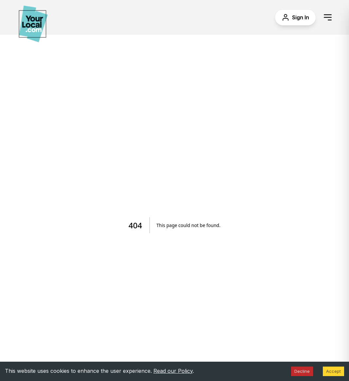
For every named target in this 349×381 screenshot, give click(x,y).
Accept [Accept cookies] (333, 371)
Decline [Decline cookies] (302, 371)
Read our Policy (173, 371)
